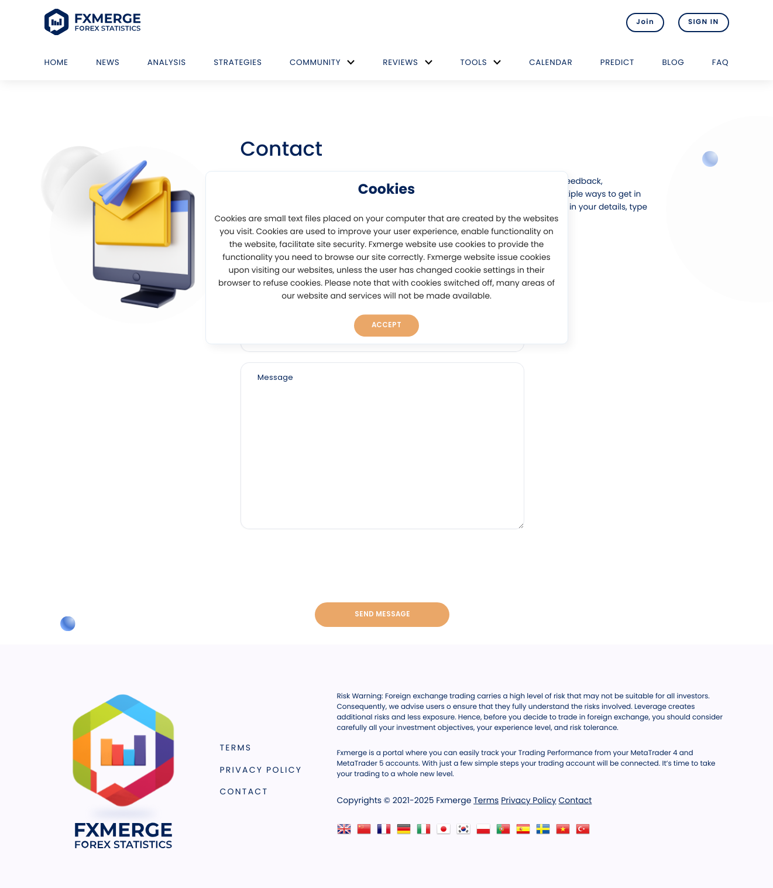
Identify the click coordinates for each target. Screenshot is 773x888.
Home (56, 62)
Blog (673, 62)
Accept (386, 325)
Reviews (400, 62)
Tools (474, 62)
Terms (236, 747)
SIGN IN (703, 22)
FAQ (720, 62)
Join (645, 22)
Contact (244, 791)
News (107, 62)
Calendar (550, 62)
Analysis (166, 62)
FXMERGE (94, 22)
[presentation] (382, 566)
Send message (382, 614)
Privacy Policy (261, 770)
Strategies (238, 62)
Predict (617, 62)
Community (315, 62)
